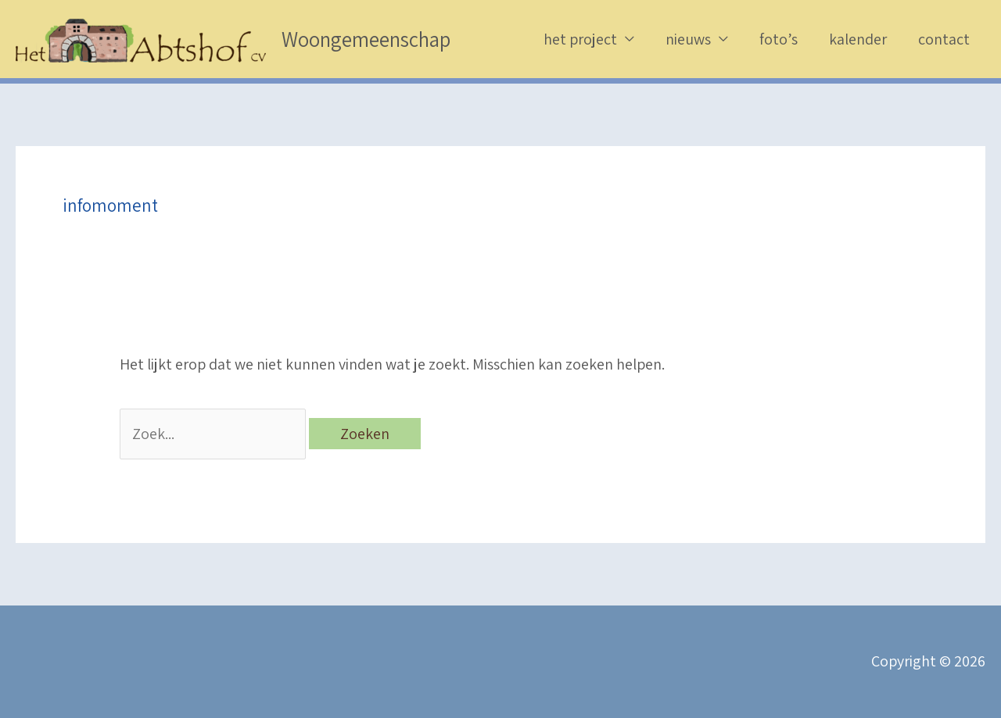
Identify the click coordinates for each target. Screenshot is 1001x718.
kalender (858, 39)
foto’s (778, 39)
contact (944, 39)
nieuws (688, 39)
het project (580, 39)
